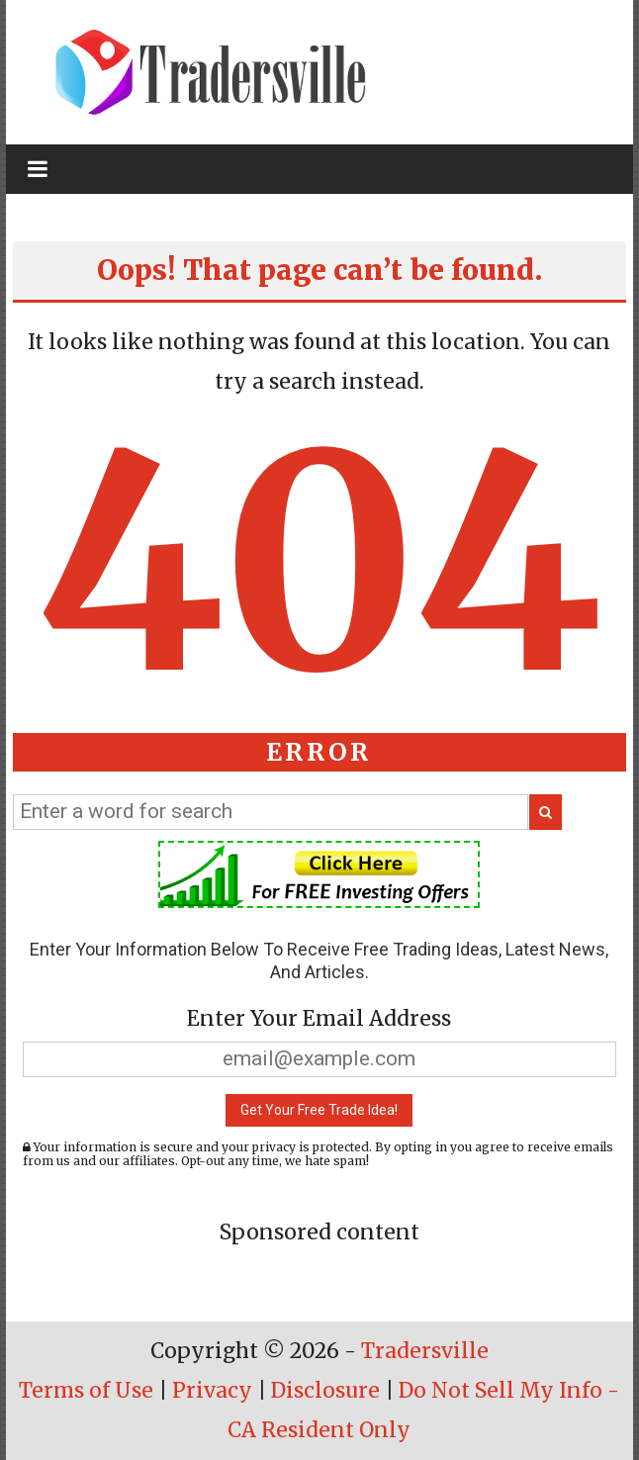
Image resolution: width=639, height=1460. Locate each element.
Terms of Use (86, 1390)
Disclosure (325, 1390)
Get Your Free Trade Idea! (319, 1110)
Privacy (212, 1390)
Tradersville (425, 1350)
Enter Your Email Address (319, 1018)
